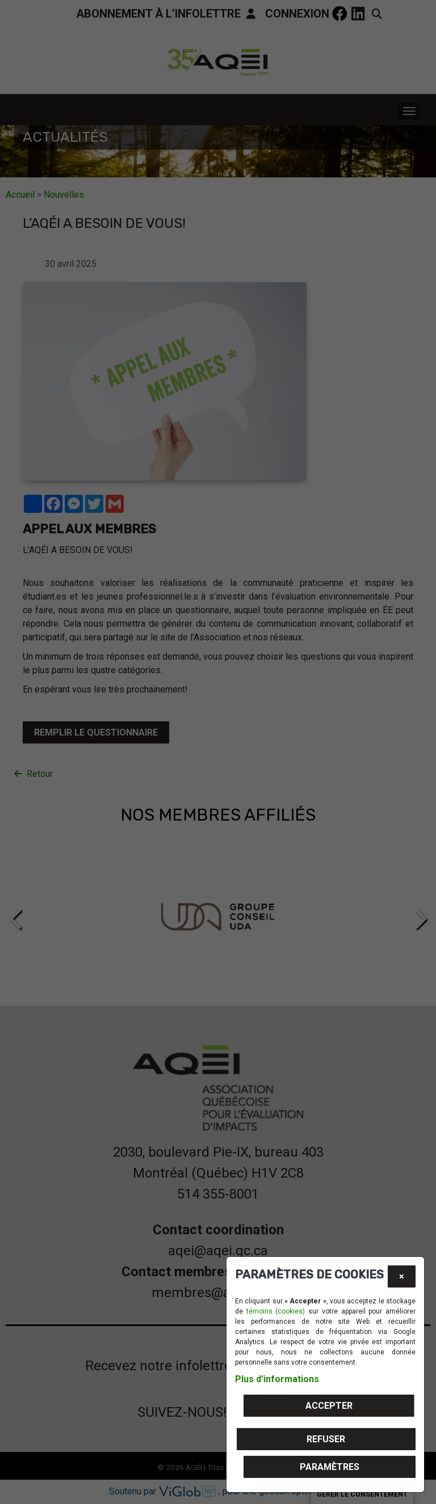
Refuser (326, 1439)
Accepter (329, 1405)
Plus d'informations (277, 1379)
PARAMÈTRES (329, 1466)
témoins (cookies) (275, 1311)
